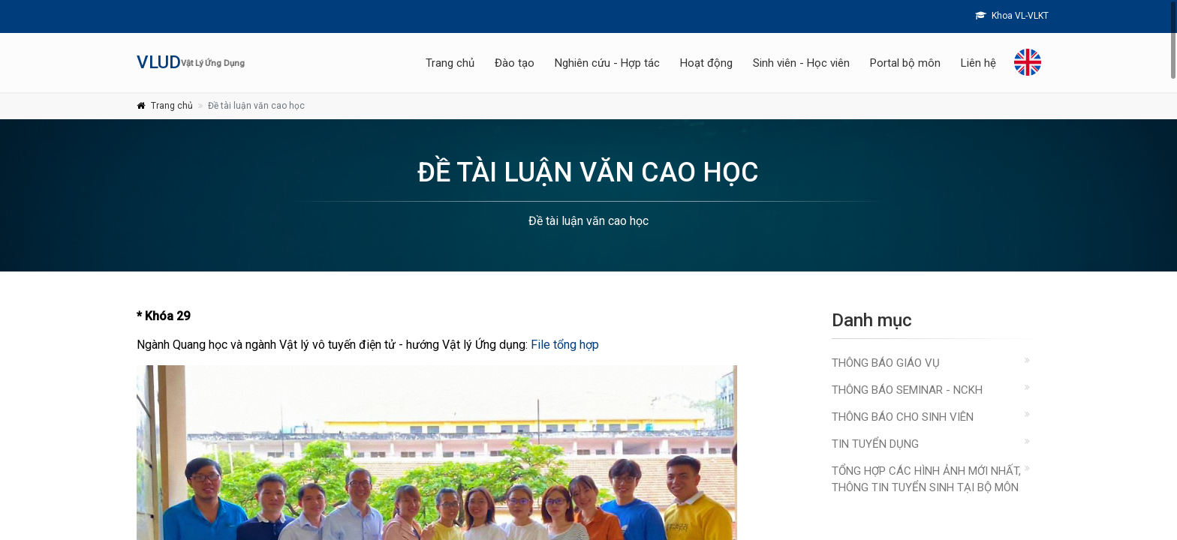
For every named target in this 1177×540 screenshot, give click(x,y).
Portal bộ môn (905, 63)
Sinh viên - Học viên (801, 63)
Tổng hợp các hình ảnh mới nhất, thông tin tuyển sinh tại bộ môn (926, 479)
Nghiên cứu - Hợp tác (607, 63)
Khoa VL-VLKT (1012, 15)
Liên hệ (978, 63)
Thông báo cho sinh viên (903, 417)
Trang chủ (450, 63)
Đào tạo (514, 63)
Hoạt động (706, 63)
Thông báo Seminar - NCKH (907, 390)
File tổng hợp (565, 345)
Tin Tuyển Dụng (875, 444)
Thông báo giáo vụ (886, 363)
